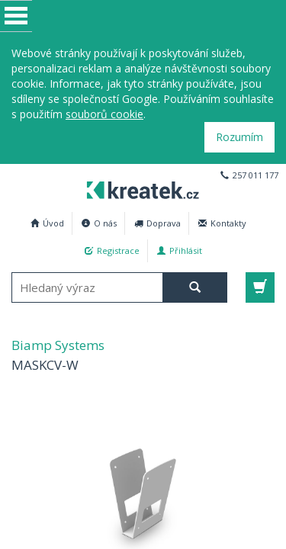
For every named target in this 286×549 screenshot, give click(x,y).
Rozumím (239, 137)
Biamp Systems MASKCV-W (139, 188)
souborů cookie (104, 114)
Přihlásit (179, 250)
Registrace (112, 250)
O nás (99, 223)
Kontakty (222, 223)
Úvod (47, 223)
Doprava (157, 223)
